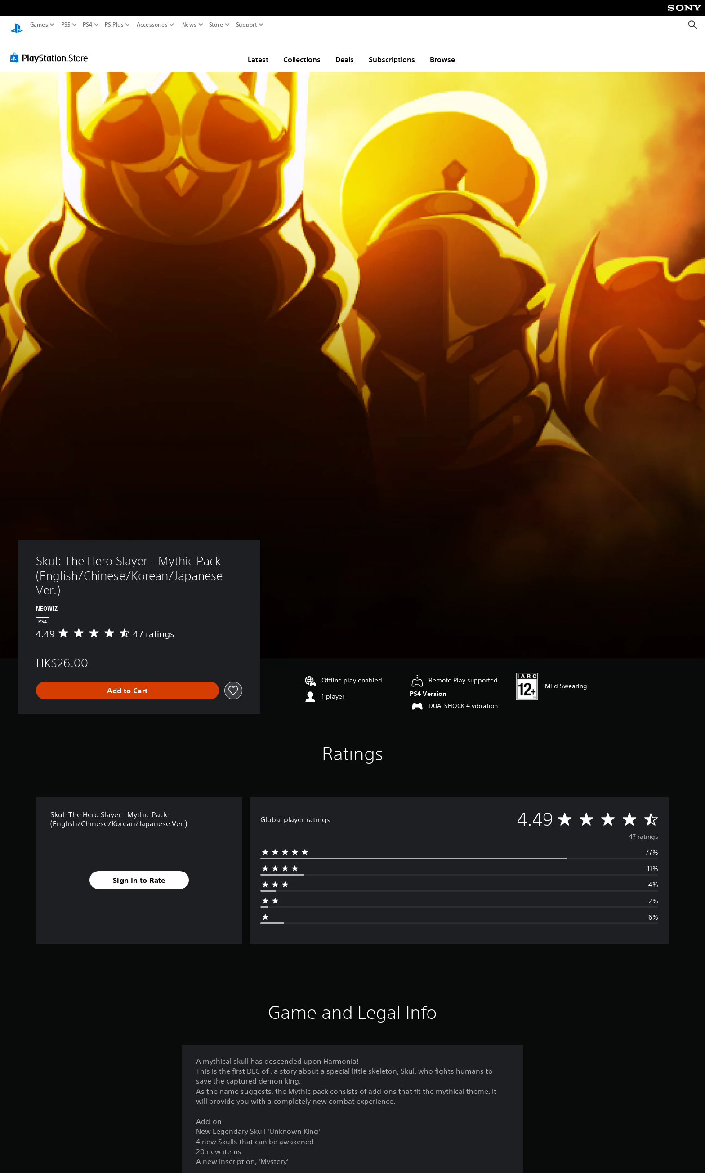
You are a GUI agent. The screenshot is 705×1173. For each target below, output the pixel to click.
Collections (302, 50)
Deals (344, 50)
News (189, 24)
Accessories (152, 24)
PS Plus (114, 24)
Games (39, 24)
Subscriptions (392, 50)
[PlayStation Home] (16, 25)
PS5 (66, 24)
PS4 (88, 24)
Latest (258, 50)
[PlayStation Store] (51, 49)
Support (247, 24)
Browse (442, 50)
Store (216, 24)
